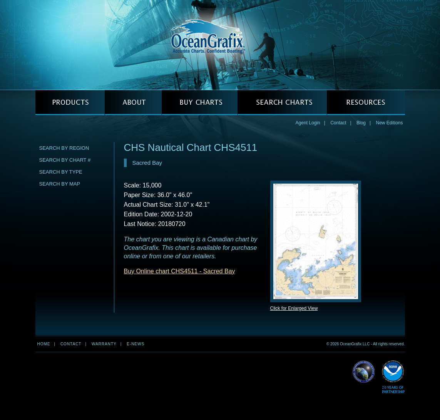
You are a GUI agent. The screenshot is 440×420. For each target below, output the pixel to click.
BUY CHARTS (200, 102)
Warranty (104, 344)
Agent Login (308, 122)
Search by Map (59, 184)
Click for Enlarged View (294, 308)
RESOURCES (366, 102)
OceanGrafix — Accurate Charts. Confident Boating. (220, 44)
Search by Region (64, 148)
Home (43, 344)
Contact (338, 122)
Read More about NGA (364, 372)
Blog (361, 122)
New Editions (389, 122)
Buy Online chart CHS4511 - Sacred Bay (179, 271)
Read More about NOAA (393, 377)
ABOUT (133, 102)
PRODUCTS (70, 102)
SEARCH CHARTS (282, 102)
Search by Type (60, 172)
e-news (135, 344)
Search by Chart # (65, 160)
